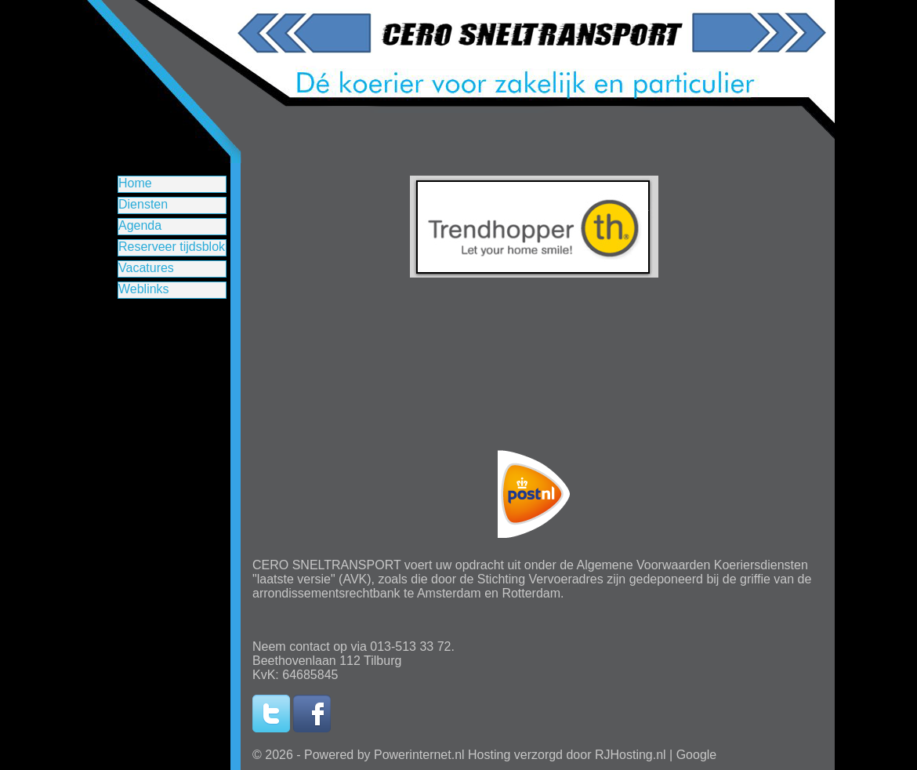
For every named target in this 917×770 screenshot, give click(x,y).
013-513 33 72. (412, 646)
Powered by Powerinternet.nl (384, 754)
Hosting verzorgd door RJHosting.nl (567, 754)
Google (696, 754)
